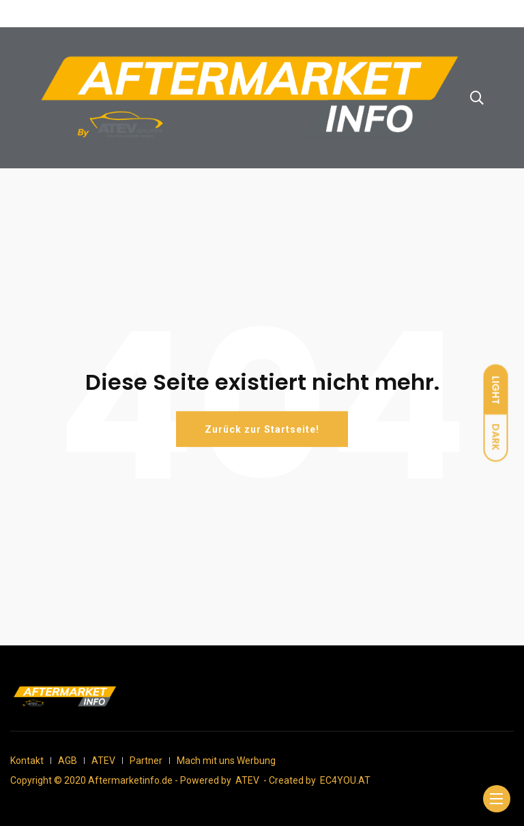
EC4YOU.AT (345, 780)
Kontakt (27, 760)
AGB (67, 760)
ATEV (103, 760)
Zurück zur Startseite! (262, 429)
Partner (146, 760)
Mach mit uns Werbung (226, 760)
